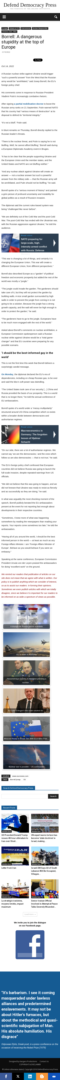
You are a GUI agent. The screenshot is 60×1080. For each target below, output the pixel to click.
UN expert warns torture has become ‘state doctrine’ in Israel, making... (44, 838)
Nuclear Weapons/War (40, 28)
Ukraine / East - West (9, 32)
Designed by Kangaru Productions (23, 1061)
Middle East (6, 831)
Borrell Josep (15, 779)
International (25, 28)
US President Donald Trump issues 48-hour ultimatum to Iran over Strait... (14, 838)
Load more (30, 914)
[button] (56, 17)
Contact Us (44, 1061)
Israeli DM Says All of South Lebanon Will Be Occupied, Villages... (44, 871)
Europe (4, 28)
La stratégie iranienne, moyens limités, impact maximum (12, 904)
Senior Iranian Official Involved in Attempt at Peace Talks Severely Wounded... (44, 904)
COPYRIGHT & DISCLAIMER (30, 1064)
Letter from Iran (8, 868)
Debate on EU (14, 28)
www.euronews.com (20, 776)
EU (25, 779)
